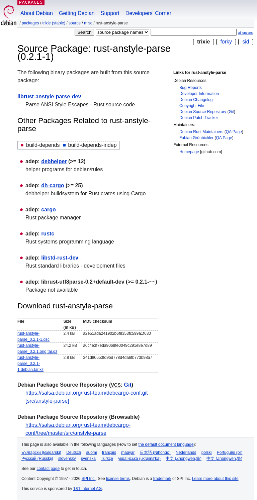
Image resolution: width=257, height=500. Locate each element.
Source (75, 23)
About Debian (36, 13)
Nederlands (186, 452)
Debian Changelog (195, 99)
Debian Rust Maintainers (201, 131)
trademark (162, 478)
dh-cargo (52, 185)
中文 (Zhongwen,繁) (224, 458)
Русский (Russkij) (37, 458)
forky (226, 41)
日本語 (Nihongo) (155, 452)
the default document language (166, 444)
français (109, 452)
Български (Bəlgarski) (41, 452)
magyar (128, 452)
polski (206, 452)
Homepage (189, 151)
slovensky (67, 458)
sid (245, 41)
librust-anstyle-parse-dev (49, 96)
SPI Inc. (89, 478)
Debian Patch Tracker (198, 117)
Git (231, 111)
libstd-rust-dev (59, 258)
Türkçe (107, 458)
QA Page (234, 131)
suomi (91, 452)
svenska (88, 458)
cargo (48, 209)
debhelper (54, 161)
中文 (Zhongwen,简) (183, 458)
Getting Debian (77, 13)
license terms (118, 478)
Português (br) (230, 452)
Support (110, 13)
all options (245, 32)
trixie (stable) (53, 23)
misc (88, 23)
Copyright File (191, 105)
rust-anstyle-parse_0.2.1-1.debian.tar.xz (30, 363)
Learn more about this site (215, 478)
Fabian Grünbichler (196, 137)
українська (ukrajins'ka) (139, 458)
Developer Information (199, 93)
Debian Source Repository (202, 111)
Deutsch (73, 452)
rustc (47, 233)
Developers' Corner (148, 13)
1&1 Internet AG (87, 488)
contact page (48, 468)
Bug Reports (190, 87)
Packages (30, 23)
